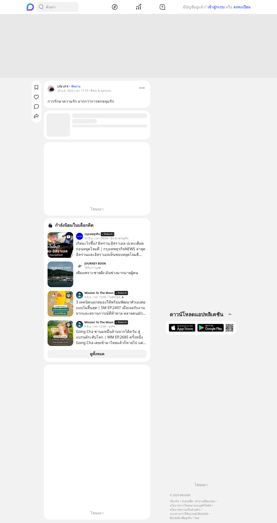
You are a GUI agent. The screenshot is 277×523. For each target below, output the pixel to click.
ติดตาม (75, 87)
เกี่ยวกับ (174, 501)
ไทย (196, 518)
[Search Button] (41, 6)
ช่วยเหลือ (187, 501)
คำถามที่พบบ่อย (205, 501)
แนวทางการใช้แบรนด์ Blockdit (189, 514)
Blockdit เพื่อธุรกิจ (181, 518)
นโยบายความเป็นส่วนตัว (185, 510)
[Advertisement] (138, 46)
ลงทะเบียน (241, 7)
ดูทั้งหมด (97, 354)
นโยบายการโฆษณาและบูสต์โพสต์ (190, 505)
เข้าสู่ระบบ (216, 7)
